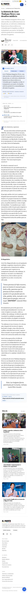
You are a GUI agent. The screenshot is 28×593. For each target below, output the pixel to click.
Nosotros (4, 557)
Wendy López (8, 40)
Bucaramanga (5, 541)
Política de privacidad (7, 575)
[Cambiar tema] (25, 1)
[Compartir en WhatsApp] (5, 45)
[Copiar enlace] (8, 45)
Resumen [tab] (6, 71)
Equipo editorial (5, 559)
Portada (3, 8)
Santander (4, 544)
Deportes (4, 550)
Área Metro (4, 543)
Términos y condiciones (7, 573)
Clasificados (5, 563)
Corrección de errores (7, 581)
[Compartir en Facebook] (2, 45)
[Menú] (25, 4)
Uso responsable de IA (7, 579)
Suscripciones (5, 566)
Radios (3, 561)
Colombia (4, 546)
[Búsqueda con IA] (21, 4)
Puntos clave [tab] (14, 71)
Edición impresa (6, 530)
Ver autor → (23, 411)
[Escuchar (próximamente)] (12, 45)
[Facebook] (3, 534)
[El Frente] (6, 4)
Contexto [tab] (22, 71)
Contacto (15, 530)
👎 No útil (10, 93)
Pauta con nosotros (6, 564)
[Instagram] (7, 534)
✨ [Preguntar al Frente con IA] (24, 589)
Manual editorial (6, 577)
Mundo (3, 548)
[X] (10, 534)
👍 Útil (4, 93)
